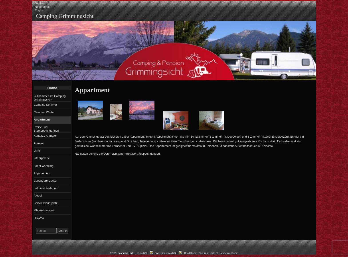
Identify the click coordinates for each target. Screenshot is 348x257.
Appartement (42, 173)
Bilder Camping (43, 165)
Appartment (42, 119)
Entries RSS (141, 253)
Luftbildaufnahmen (45, 188)
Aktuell (38, 195)
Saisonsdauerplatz (45, 203)
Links (37, 150)
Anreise (39, 143)
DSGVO (39, 218)
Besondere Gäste (45, 180)
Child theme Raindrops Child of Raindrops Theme (211, 253)
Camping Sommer (45, 104)
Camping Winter (44, 112)
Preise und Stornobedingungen (46, 128)
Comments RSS (168, 253)
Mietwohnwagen (44, 210)
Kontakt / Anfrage (45, 135)
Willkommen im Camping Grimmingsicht (50, 97)
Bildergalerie (42, 158)
